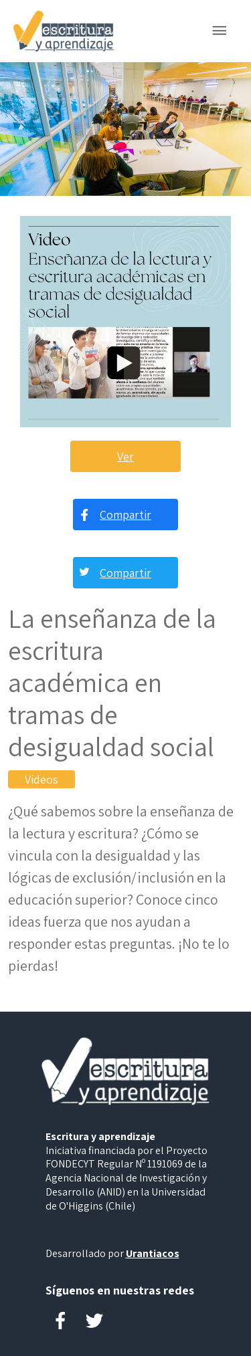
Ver (125, 456)
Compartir (125, 514)
